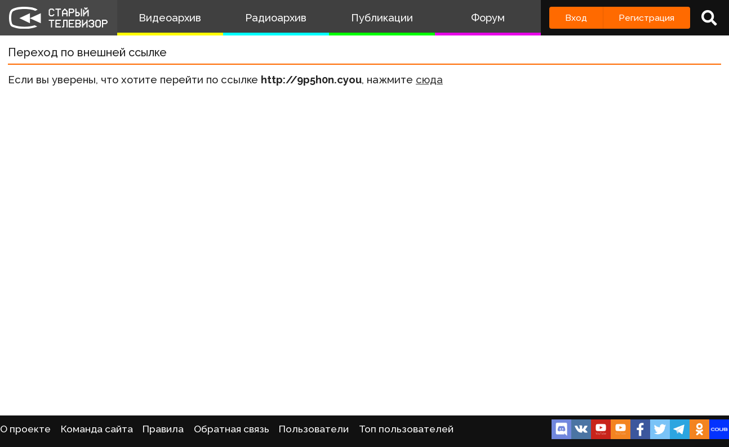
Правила (163, 429)
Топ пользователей (406, 429)
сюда (429, 80)
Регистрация (646, 17)
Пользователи (314, 429)
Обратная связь (231, 429)
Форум (488, 18)
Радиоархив (275, 18)
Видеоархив (170, 18)
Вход (576, 17)
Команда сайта (97, 429)
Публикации (382, 18)
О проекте (25, 429)
